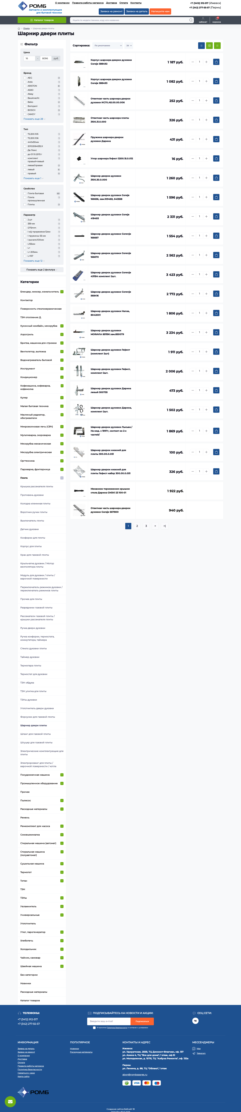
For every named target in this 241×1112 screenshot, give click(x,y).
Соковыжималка (30, 834)
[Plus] (206, 62)
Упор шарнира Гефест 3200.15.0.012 (112, 158)
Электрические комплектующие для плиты (41, 753)
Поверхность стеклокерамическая (41, 308)
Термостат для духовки (33, 674)
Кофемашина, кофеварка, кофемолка (35, 387)
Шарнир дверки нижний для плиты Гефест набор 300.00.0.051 (110, 471)
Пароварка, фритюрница (35, 469)
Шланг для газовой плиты (35, 734)
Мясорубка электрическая (36, 452)
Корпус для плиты (31, 546)
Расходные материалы (33, 809)
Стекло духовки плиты (33, 648)
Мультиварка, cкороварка (35, 435)
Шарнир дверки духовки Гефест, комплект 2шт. (111, 371)
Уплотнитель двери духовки (37, 708)
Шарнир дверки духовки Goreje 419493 (110, 216)
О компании (62, 2)
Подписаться (142, 1021)
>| (165, 525)
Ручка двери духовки (32, 628)
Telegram (201, 1053)
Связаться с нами (26, 1073)
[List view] (217, 45)
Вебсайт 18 (129, 1109)
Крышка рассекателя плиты (36, 486)
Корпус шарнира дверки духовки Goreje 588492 (111, 62)
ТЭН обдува (27, 682)
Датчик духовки (29, 529)
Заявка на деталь (136, 11)
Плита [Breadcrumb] (26, 28)
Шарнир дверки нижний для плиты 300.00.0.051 (108, 452)
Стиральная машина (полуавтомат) (32, 853)
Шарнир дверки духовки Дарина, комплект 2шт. (111, 409)
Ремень (24, 817)
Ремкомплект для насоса (35, 826)
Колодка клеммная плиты (35, 503)
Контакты (135, 2)
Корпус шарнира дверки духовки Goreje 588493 (111, 81)
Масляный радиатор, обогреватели (32, 416)
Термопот (26, 872)
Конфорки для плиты (32, 537)
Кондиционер (28, 377)
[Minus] (193, 62)
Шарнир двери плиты (33, 725)
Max (199, 1048)
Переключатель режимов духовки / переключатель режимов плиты (41, 589)
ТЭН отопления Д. (30, 317)
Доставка (111, 2)
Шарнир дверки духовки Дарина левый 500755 (111, 390)
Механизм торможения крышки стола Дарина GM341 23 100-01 (110, 490)
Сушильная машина (32, 863)
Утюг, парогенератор (32, 932)
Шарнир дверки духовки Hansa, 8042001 (110, 313)
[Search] (191, 20)
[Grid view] (209, 45)
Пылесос (25, 800)
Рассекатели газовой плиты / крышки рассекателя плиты (37, 618)
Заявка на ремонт (111, 11)
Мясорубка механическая (35, 443)
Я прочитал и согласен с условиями (122, 1028)
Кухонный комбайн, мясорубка (38, 325)
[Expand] (62, 291)
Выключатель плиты (32, 520)
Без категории (29, 974)
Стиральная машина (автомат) (38, 843)
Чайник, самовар (30, 957)
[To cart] (216, 62)
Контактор (26, 300)
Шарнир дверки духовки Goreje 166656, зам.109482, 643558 (110, 197)
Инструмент (27, 368)
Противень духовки (32, 495)
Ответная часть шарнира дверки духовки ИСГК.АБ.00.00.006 (110, 100)
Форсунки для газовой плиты (37, 716)
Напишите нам (160, 11)
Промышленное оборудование (39, 783)
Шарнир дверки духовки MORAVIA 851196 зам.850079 (107, 332)
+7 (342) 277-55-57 (199, 7)
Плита (23, 478)
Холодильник (28, 949)
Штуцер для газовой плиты (36, 742)
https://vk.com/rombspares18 (195, 1021)
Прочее (25, 792)
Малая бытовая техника (34, 406)
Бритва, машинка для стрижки (38, 343)
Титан (23, 880)
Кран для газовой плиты (34, 554)
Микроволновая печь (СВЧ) (36, 426)
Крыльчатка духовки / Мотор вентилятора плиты (37, 565)
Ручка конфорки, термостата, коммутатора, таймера (37, 638)
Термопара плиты (30, 665)
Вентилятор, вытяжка (33, 351)
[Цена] (29, 58)
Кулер (24, 397)
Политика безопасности (117, 1028)
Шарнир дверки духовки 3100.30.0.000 (106, 178)
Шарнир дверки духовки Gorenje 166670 (111, 255)
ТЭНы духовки (28, 699)
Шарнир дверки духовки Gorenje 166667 (111, 235)
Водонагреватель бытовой (36, 360)
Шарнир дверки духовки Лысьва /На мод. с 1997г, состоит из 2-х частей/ (111, 431)
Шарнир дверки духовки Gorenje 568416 (111, 293)
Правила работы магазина (88, 2)
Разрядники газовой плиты (36, 607)
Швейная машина (31, 966)
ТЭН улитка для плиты (33, 691)
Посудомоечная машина (35, 774)
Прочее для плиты (31, 599)
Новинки (25, 983)
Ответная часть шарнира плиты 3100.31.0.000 (110, 120)
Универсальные (30, 915)
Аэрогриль (26, 334)
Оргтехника (27, 460)
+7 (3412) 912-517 (199, 3)
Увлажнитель (28, 906)
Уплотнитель (28, 923)
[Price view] (201, 45)
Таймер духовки (29, 657)
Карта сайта (23, 1076)
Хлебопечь (26, 940)
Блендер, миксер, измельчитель (39, 291)
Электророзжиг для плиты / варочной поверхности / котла (38, 765)
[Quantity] (199, 62)
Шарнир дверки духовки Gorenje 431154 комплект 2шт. (111, 274)
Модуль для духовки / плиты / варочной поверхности (37, 577)
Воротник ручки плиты (33, 512)
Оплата (123, 2)
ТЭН (22, 889)
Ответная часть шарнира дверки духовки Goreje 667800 (110, 510)
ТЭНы (23, 897)
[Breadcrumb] (19, 28)
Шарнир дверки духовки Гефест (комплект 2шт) (110, 351)
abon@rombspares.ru (134, 1074)
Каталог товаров (30, 1000)
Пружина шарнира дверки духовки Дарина (107, 139)
